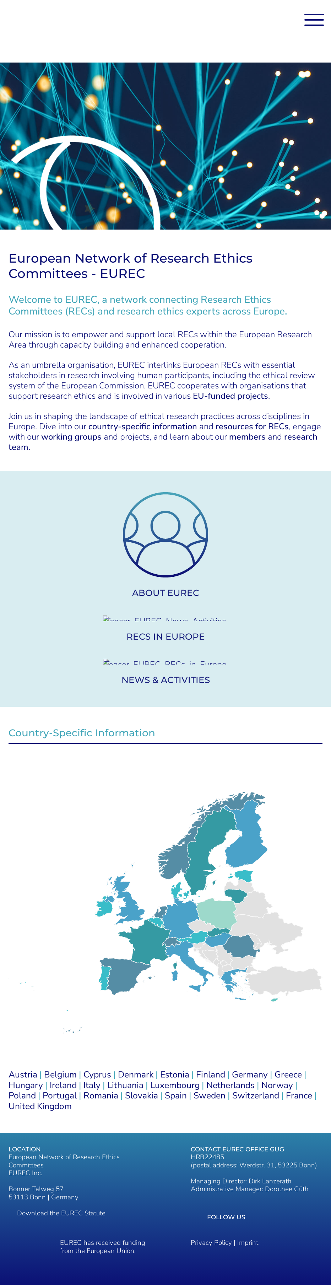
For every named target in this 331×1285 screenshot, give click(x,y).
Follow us (226, 1217)
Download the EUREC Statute (61, 1213)
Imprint (247, 1242)
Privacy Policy (211, 1242)
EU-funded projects (230, 396)
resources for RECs (252, 426)
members (247, 436)
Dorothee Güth (287, 1189)
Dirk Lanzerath (270, 1181)
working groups (71, 436)
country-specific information (142, 426)
